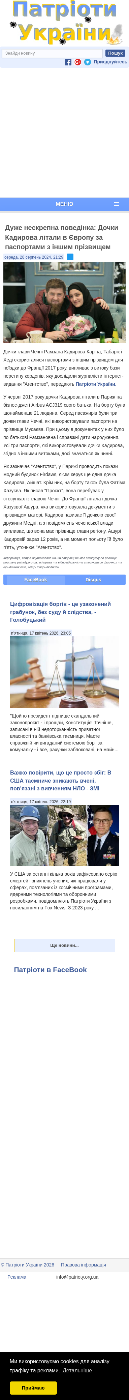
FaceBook (35, 579)
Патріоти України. (96, 384)
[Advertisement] (63, 132)
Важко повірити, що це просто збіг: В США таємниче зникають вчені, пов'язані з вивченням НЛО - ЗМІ (60, 780)
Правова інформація (83, 1264)
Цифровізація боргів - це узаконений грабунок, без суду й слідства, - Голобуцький (60, 612)
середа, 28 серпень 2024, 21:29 (33, 257)
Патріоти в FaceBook (50, 969)
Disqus (93, 579)
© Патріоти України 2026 (27, 1264)
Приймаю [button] (33, 1388)
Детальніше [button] (77, 1370)
